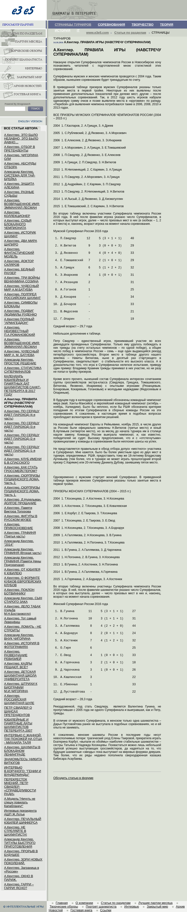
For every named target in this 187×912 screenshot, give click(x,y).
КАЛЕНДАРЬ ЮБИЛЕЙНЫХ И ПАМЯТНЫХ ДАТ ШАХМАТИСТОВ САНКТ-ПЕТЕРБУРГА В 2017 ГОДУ (22, 385)
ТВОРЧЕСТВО (143, 24)
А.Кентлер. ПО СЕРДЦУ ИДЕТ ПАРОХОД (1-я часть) (21, 450)
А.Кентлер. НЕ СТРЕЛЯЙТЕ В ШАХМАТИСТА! (15, 830)
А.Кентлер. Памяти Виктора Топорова (18, 509)
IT (78, 30)
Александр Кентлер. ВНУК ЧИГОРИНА (19, 636)
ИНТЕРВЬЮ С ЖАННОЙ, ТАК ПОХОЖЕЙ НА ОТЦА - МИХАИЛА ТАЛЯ (23, 738)
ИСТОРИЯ (62, 30)
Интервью (131, 906)
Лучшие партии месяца (155, 903)
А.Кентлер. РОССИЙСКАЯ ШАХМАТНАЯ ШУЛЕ (19, 699)
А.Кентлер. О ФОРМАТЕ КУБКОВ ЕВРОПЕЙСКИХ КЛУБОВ (22, 581)
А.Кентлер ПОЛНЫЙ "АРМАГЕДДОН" (19, 321)
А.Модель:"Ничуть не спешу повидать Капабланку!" (19, 802)
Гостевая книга (81, 910)
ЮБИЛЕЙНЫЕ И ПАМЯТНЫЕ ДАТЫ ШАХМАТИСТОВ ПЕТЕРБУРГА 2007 (18, 725)
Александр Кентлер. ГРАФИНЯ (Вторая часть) (22, 551)
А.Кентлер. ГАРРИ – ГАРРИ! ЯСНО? (19, 886)
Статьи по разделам (130, 32)
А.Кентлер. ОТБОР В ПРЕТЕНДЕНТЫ (19, 148)
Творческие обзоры (64, 906)
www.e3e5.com (97, 32)
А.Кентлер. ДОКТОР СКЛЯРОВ (19, 262)
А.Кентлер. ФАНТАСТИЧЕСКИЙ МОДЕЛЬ (19, 252)
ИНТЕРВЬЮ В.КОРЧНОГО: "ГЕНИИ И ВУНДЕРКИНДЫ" (22, 771)
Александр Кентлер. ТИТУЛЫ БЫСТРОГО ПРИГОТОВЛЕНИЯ (20, 842)
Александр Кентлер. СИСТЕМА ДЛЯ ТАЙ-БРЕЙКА (19, 175)
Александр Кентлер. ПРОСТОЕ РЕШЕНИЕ (20, 361)
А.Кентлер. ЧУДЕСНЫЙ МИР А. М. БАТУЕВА (21, 353)
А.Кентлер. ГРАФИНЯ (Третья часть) (20, 534)
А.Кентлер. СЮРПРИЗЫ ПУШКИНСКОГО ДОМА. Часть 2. (22, 479)
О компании (84, 903)
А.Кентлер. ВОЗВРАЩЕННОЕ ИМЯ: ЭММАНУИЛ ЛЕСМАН (22, 203)
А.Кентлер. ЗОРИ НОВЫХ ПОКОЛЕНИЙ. (23, 861)
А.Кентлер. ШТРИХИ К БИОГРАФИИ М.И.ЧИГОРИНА (20, 687)
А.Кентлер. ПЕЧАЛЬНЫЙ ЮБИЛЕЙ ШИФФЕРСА (22, 820)
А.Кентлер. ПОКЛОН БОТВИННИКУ (19, 591)
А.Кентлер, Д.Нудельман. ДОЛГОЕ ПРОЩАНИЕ (22, 501)
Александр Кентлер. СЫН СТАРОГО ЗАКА (23, 600)
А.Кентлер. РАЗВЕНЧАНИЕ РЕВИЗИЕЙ (16, 655)
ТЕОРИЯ (166, 24)
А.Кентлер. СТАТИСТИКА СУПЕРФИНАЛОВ (22, 369)
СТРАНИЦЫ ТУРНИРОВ (73, 24)
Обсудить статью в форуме (73, 778)
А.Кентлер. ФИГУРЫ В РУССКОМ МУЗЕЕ (20, 518)
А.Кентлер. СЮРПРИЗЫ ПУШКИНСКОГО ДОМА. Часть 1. (22, 491)
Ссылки (105, 910)
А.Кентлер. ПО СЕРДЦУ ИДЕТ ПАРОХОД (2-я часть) (21, 438)
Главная (62, 903)
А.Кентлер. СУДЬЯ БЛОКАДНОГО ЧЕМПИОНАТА (17, 224)
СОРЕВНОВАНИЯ (111, 24)
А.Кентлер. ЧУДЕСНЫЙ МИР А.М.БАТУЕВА (21, 287)
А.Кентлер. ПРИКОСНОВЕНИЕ (18, 526)
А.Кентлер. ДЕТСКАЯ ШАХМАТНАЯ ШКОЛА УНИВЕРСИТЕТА (20, 675)
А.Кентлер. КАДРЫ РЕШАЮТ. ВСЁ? (18, 665)
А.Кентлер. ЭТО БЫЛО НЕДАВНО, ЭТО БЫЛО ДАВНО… (21, 138)
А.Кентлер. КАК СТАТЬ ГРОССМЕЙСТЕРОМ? (20, 469)
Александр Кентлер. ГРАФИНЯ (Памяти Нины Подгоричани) (22, 561)
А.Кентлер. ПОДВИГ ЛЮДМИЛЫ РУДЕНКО (20, 312)
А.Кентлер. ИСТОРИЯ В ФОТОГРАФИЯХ (21, 645)
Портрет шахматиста (101, 906)
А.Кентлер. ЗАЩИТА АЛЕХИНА (19, 185)
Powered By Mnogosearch (17, 104)
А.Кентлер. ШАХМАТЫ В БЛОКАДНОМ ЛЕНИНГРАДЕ (22, 750)
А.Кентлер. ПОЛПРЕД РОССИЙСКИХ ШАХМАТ (22, 296)
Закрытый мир (157, 906)
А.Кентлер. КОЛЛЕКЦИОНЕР (17, 214)
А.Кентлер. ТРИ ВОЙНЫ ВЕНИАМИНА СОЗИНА (22, 279)
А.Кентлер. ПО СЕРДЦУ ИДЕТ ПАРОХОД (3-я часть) (21, 426)
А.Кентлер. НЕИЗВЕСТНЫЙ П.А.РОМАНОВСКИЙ (19, 331)
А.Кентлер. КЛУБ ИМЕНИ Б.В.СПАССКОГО (22, 460)
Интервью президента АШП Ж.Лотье (20, 812)
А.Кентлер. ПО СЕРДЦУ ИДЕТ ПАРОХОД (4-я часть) (21, 414)
